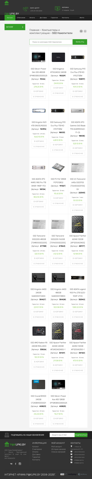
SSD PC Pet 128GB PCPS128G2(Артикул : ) (58, 182)
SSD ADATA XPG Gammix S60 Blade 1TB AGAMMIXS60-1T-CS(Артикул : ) (77, 129)
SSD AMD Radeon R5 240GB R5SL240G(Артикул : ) (39, 346)
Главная (34, 30)
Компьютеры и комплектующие (44, 31)
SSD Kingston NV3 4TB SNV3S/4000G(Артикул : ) (39, 125)
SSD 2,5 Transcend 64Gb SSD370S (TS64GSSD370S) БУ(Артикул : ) (77, 186)
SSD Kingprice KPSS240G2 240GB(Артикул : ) (58, 72)
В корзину (38, 91)
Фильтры (80, 42)
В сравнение (38, 96)
